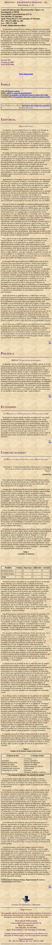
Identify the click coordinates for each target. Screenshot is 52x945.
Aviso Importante (26, 74)
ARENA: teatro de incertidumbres (19, 93)
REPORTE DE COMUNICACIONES (36, 106)
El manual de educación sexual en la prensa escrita (31, 97)
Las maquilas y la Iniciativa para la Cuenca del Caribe (28, 95)
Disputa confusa (13, 91)
